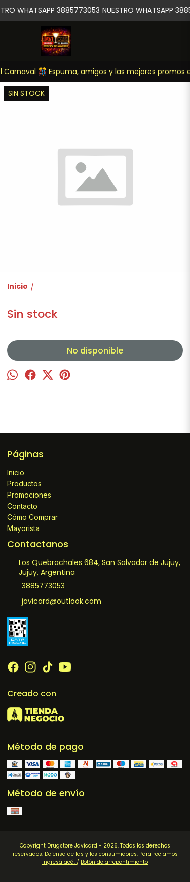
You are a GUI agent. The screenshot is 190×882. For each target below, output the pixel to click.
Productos (24, 483)
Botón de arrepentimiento (114, 862)
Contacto (22, 506)
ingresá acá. (59, 862)
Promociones (29, 494)
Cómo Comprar (32, 517)
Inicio (15, 472)
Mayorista (23, 528)
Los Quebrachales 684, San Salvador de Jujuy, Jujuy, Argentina (93, 567)
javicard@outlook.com (54, 601)
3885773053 (36, 586)
